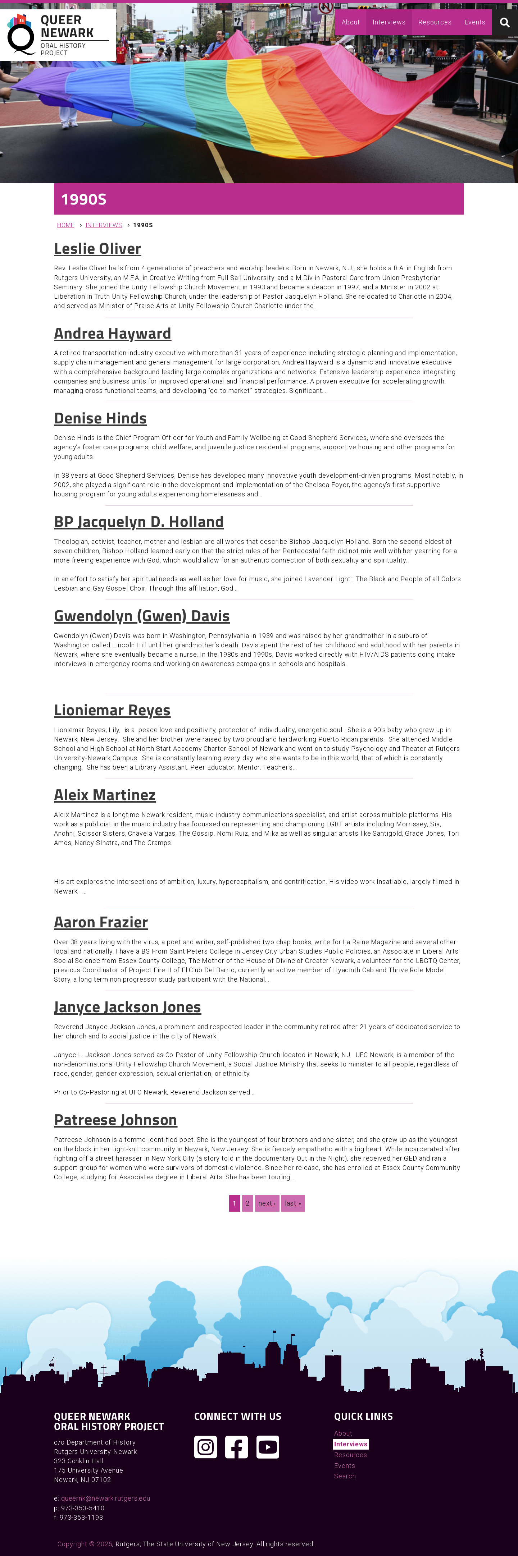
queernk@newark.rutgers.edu (105, 1498)
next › (267, 1203)
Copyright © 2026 (85, 1544)
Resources (434, 22)
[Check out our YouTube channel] (268, 1447)
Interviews (389, 22)
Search (345, 1476)
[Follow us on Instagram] (205, 1447)
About (351, 22)
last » (293, 1203)
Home (65, 225)
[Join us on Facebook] (236, 1447)
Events (475, 22)
